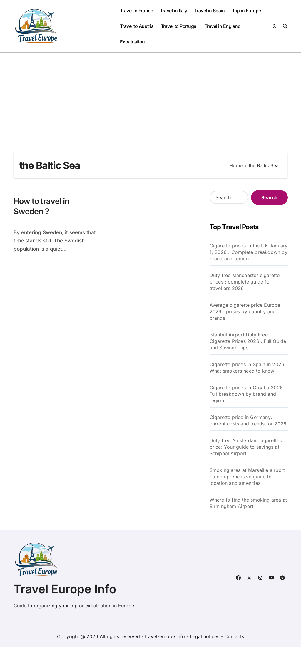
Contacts (234, 636)
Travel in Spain (209, 11)
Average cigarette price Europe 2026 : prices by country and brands (245, 311)
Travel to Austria (137, 26)
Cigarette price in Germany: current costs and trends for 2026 (248, 420)
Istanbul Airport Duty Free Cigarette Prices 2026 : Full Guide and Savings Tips (248, 341)
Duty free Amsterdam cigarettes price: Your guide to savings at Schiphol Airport (246, 447)
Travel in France (136, 11)
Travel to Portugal (179, 26)
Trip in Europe (246, 11)
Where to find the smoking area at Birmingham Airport (248, 503)
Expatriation (132, 42)
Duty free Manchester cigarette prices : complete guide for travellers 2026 (245, 281)
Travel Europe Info (65, 589)
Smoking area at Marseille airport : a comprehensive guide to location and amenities (247, 476)
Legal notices (205, 636)
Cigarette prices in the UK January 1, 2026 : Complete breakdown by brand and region (249, 252)
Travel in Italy (173, 11)
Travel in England (223, 26)
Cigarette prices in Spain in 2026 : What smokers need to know (248, 367)
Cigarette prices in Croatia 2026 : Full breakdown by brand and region (248, 394)
